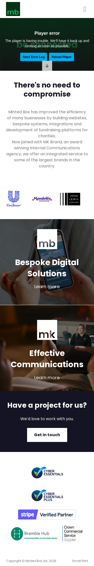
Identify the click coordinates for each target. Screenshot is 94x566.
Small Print (80, 561)
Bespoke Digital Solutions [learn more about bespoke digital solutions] (47, 268)
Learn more (47, 286)
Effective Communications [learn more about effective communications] (47, 358)
